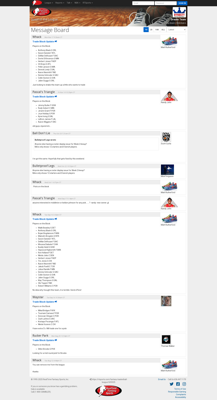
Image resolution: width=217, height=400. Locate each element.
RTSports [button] (88, 3)
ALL (163, 30)
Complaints (181, 394)
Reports (59, 3)
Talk (69, 3)
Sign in (182, 3)
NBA (77, 3)
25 (151, 30)
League (49, 3)
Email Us (162, 379)
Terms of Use (180, 389)
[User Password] (166, 3)
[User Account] (143, 3)
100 (157, 30)
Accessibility (180, 397)
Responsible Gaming (177, 392)
